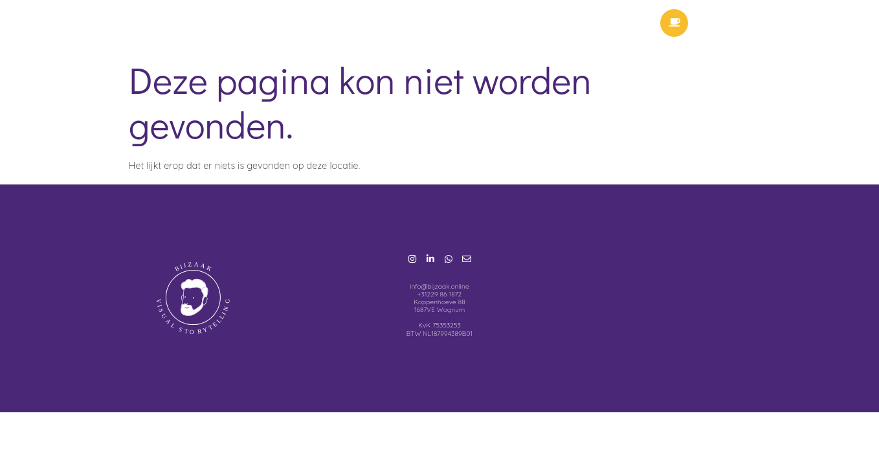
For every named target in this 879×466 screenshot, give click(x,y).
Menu (749, 26)
